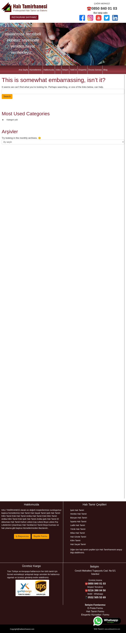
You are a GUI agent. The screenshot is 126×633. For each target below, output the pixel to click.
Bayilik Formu (40, 536)
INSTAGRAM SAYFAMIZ (24, 17)
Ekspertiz (82, 70)
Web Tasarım (99, 629)
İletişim (65, 70)
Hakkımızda (49, 70)
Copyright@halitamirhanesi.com (22, 629)
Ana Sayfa (23, 70)
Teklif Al (73, 70)
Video (58, 70)
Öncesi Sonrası (95, 70)
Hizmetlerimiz (35, 70)
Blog (105, 70)
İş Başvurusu (22, 536)
